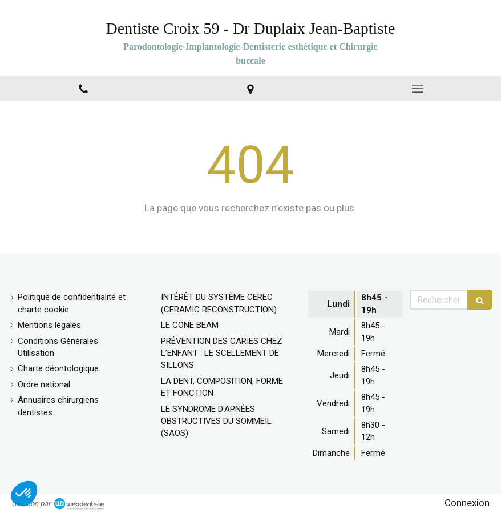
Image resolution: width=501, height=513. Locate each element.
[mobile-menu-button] (417, 88)
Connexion (467, 502)
